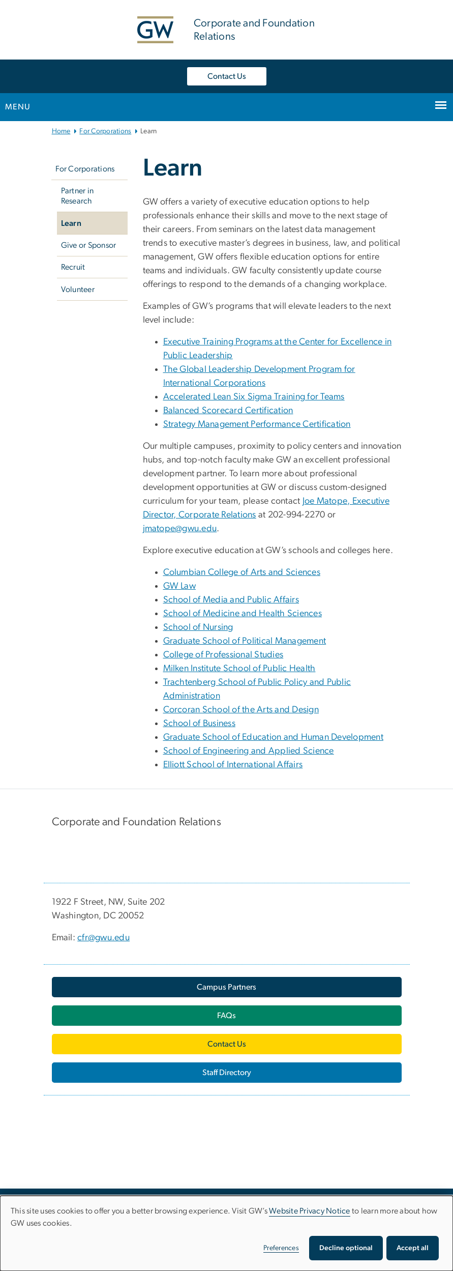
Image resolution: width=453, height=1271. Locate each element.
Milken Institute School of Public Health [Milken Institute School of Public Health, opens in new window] (239, 668)
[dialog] (226, 1233)
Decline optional (346, 1248)
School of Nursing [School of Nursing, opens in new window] (198, 627)
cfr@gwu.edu (103, 937)
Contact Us (226, 76)
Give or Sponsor (88, 245)
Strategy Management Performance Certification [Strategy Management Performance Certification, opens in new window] (257, 424)
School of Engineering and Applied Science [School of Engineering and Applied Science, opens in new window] (248, 751)
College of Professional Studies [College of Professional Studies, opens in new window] (223, 654)
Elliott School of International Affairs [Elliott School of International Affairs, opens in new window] (233, 764)
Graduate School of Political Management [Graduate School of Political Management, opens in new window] (244, 641)
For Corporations (105, 131)
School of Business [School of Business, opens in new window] (199, 723)
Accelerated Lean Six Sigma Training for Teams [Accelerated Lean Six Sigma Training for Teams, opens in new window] (254, 396)
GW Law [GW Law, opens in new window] (179, 586)
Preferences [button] (281, 1248)
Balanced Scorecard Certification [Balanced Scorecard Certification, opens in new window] (228, 410)
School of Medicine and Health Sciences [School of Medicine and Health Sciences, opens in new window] (242, 613)
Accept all (413, 1248)
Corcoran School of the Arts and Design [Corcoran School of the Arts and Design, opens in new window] (241, 709)
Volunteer (78, 289)
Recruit (73, 267)
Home (61, 131)
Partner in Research (77, 196)
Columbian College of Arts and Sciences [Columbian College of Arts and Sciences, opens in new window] (242, 572)
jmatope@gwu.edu (180, 528)
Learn (71, 223)
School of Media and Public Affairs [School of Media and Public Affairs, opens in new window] (231, 599)
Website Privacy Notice (309, 1211)
